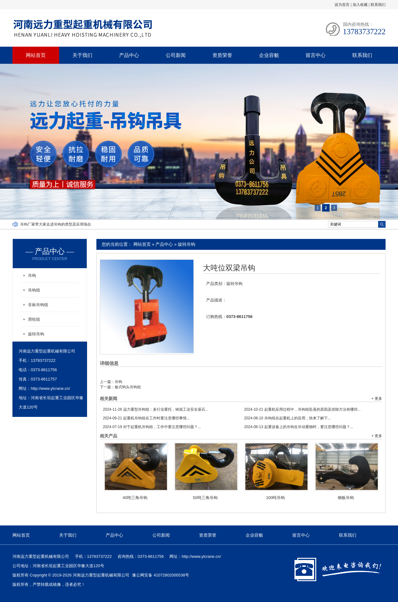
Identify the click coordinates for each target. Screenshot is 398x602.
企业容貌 (269, 55)
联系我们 (378, 4)
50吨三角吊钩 (205, 497)
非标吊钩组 (38, 304)
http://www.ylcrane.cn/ (50, 388)
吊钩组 (34, 290)
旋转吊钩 (186, 244)
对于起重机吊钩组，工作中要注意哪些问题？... (152, 427)
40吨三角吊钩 (135, 497)
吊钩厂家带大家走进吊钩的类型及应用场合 (55, 224)
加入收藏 (360, 4)
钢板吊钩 (346, 497)
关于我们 (82, 55)
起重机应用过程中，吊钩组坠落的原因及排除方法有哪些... (302, 409)
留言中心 (316, 55)
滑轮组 (34, 319)
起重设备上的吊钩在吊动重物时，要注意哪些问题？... (298, 427)
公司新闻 (176, 55)
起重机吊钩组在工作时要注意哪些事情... (146, 418)
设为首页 (342, 4)
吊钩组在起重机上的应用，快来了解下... (287, 418)
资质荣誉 (222, 55)
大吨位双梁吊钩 (229, 268)
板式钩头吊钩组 (128, 387)
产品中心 (129, 55)
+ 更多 (377, 398)
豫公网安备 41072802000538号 (160, 575)
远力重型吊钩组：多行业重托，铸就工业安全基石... (155, 409)
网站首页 (36, 55)
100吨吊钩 (275, 497)
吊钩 (118, 382)
